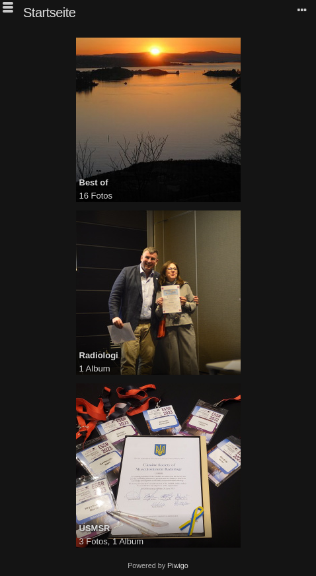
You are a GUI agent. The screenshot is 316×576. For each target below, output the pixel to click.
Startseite (49, 12)
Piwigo (177, 565)
